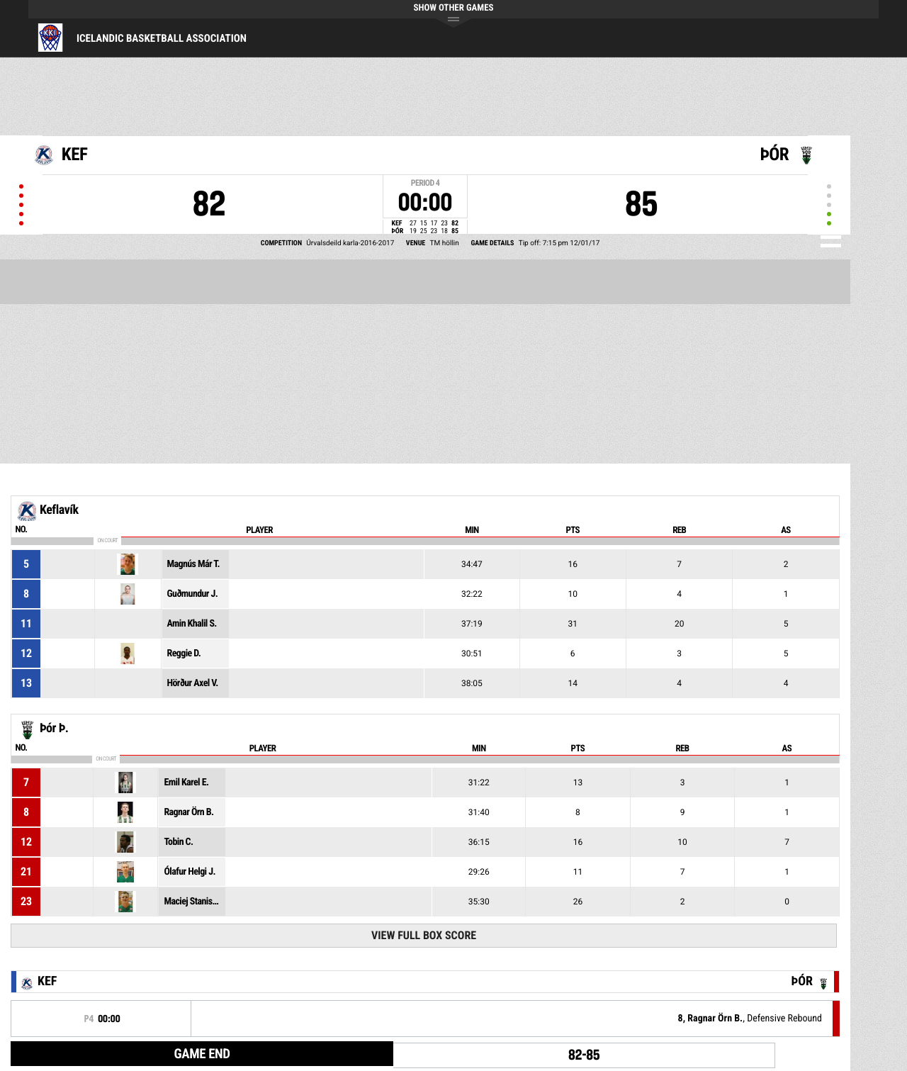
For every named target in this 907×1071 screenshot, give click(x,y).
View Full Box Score (423, 935)
